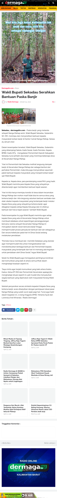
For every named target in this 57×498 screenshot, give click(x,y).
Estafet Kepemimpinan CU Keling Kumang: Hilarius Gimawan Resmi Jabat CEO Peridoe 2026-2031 (41, 408)
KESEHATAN (42, 8)
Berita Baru (6, 443)
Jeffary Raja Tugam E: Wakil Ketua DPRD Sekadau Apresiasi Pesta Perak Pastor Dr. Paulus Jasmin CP (42, 342)
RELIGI (15, 8)
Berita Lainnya (49, 443)
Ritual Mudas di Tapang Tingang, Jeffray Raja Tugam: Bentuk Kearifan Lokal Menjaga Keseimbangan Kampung (15, 343)
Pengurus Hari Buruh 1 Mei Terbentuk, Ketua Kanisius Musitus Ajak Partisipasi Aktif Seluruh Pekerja (15, 408)
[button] (2, 3)
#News (8, 305)
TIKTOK (23, 8)
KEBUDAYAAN (6, 8)
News (17, 88)
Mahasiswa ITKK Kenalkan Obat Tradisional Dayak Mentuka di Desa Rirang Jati (42, 373)
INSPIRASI (32, 8)
